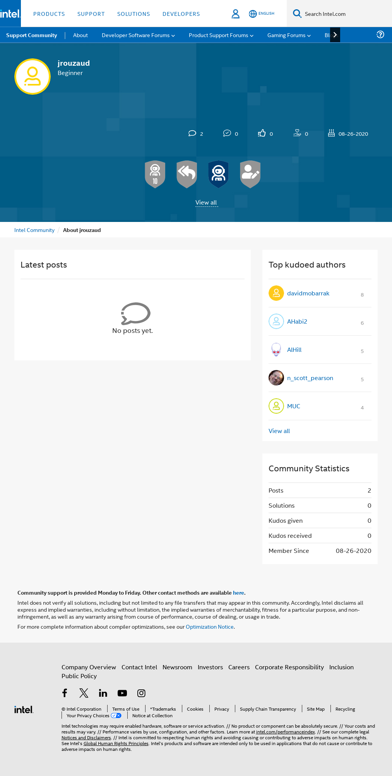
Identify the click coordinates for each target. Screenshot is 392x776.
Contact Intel (139, 666)
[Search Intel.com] (347, 13)
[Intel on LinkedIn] (103, 693)
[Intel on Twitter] (84, 693)
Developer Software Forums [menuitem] (136, 35)
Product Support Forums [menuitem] (218, 35)
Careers (239, 666)
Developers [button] (181, 13)
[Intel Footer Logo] (24, 708)
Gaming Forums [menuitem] (286, 35)
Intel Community (34, 229)
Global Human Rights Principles (116, 743)
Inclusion (341, 666)
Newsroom (177, 666)
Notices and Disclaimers (86, 737)
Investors (210, 666)
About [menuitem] (80, 35)
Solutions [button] (133, 13)
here (238, 592)
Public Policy (79, 675)
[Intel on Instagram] (141, 693)
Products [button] (49, 13)
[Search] (297, 13)
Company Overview (89, 666)
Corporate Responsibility (289, 666)
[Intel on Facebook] (65, 693)
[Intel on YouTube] (122, 693)
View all (206, 202)
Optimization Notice (210, 626)
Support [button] (91, 13)
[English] (261, 13)
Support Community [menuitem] (31, 35)
